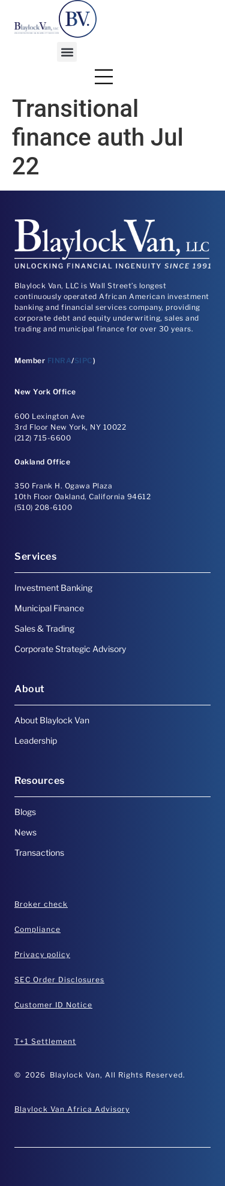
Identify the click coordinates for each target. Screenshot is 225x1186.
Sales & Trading (44, 628)
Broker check (41, 904)
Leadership (35, 740)
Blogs (25, 812)
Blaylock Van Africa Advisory (72, 1108)
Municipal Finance (49, 608)
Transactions (39, 852)
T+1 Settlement (45, 1041)
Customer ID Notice (53, 1004)
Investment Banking (53, 588)
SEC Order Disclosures (59, 979)
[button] (67, 52)
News (25, 832)
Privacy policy (42, 954)
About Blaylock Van (51, 720)
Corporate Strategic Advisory (70, 649)
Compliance (37, 929)
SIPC (83, 360)
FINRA (59, 360)
